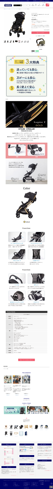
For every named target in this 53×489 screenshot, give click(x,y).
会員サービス (16, 484)
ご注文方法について (17, 485)
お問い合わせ (26, 485)
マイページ (47, 2)
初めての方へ (6, 485)
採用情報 (42, 484)
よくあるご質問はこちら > (48, 470)
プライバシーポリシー (35, 485)
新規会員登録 (41, 480)
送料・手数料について (27, 484)
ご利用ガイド (6, 484)
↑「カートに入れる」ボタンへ (27, 359)
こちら (36, 22)
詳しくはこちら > (14, 475)
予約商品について (35, 484)
